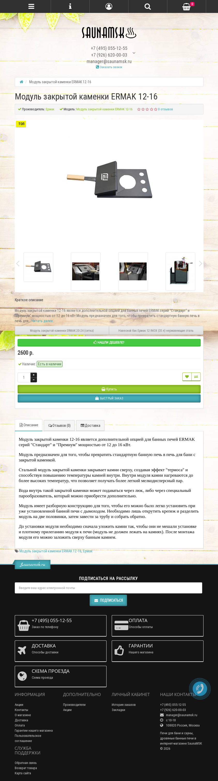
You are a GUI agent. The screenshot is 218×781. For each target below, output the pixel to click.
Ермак (88, 551)
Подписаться (108, 600)
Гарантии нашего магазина (34, 730)
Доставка (90, 425)
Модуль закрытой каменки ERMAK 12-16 (50, 551)
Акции (19, 704)
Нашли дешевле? (109, 342)
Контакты (21, 710)
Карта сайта (23, 773)
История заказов (124, 704)
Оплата (20, 725)
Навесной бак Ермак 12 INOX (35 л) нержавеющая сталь (155, 330)
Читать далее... (43, 321)
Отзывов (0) (59, 425)
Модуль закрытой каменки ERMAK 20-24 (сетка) (62, 330)
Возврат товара (26, 768)
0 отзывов (165, 109)
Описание (28, 425)
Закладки (118, 710)
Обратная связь (26, 763)
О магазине (23, 715)
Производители (74, 704)
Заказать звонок (109, 67)
